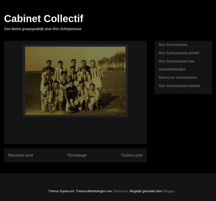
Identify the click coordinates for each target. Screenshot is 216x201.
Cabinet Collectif (43, 18)
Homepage (77, 155)
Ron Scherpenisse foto (176, 61)
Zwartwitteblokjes (172, 69)
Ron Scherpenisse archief (179, 53)
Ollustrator (120, 191)
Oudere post (132, 155)
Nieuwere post (20, 155)
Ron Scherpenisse (173, 45)
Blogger (168, 191)
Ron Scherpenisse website (179, 86)
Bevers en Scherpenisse (178, 78)
